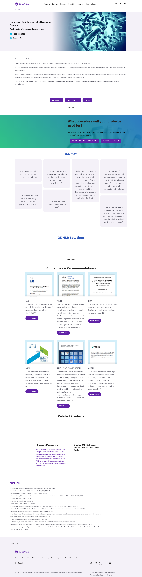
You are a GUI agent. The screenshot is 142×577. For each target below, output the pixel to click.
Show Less (71, 108)
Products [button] (47, 4)
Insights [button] (80, 4)
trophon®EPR (73, 100)
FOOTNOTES (16, 480)
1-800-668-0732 (17, 34)
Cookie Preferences (96, 570)
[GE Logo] (22, 4)
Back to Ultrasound (24, 10)
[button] (116, 5)
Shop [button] (87, 4)
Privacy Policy (109, 570)
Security (109, 573)
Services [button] (55, 4)
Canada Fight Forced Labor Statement (64, 556)
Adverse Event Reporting (40, 556)
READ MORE (32, 318)
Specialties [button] (71, 4)
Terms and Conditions (97, 573)
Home (16, 10)
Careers (17, 556)
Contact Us (16, 38)
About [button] (93, 4)
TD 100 (87, 100)
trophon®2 (56, 100)
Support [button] (62, 4)
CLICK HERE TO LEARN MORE (84, 141)
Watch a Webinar (111, 141)
